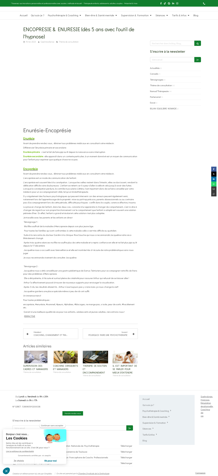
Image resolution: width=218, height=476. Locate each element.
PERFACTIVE (29, 316)
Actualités (155, 67)
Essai (152, 102)
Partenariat (155, 96)
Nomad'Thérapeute (159, 91)
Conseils (154, 73)
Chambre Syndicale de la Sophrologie (93, 473)
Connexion (200, 472)
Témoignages (156, 79)
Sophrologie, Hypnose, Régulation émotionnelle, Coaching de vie (207, 406)
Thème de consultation (161, 85)
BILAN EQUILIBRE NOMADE (163, 108)
